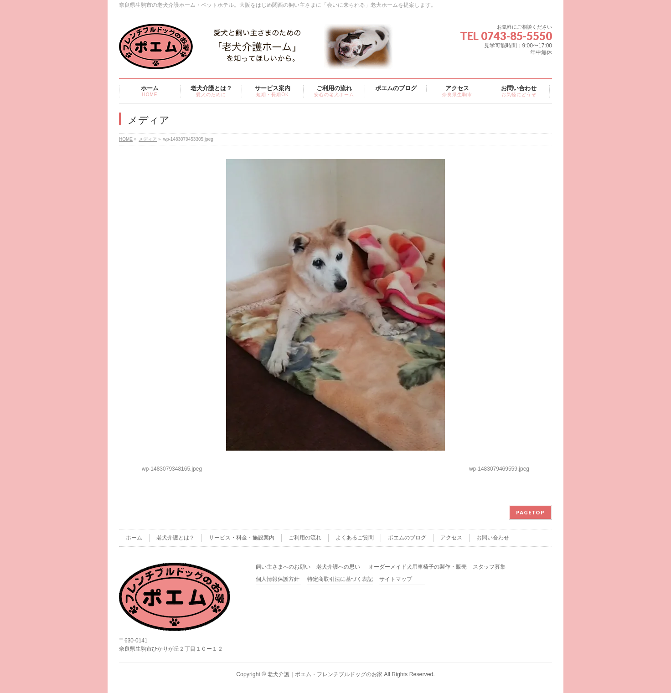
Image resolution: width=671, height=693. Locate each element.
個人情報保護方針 (277, 579)
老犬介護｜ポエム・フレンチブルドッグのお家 (325, 674)
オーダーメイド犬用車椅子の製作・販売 (417, 567)
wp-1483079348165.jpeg (172, 469)
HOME (126, 139)
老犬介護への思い (338, 567)
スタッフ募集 (489, 567)
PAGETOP (530, 512)
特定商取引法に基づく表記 (340, 579)
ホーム (134, 537)
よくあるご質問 (355, 537)
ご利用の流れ (305, 537)
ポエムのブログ (407, 537)
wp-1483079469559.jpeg (499, 469)
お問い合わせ (492, 537)
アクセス (451, 537)
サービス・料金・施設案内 (241, 537)
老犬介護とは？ (175, 537)
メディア (148, 139)
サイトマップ (395, 579)
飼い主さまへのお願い (283, 567)
